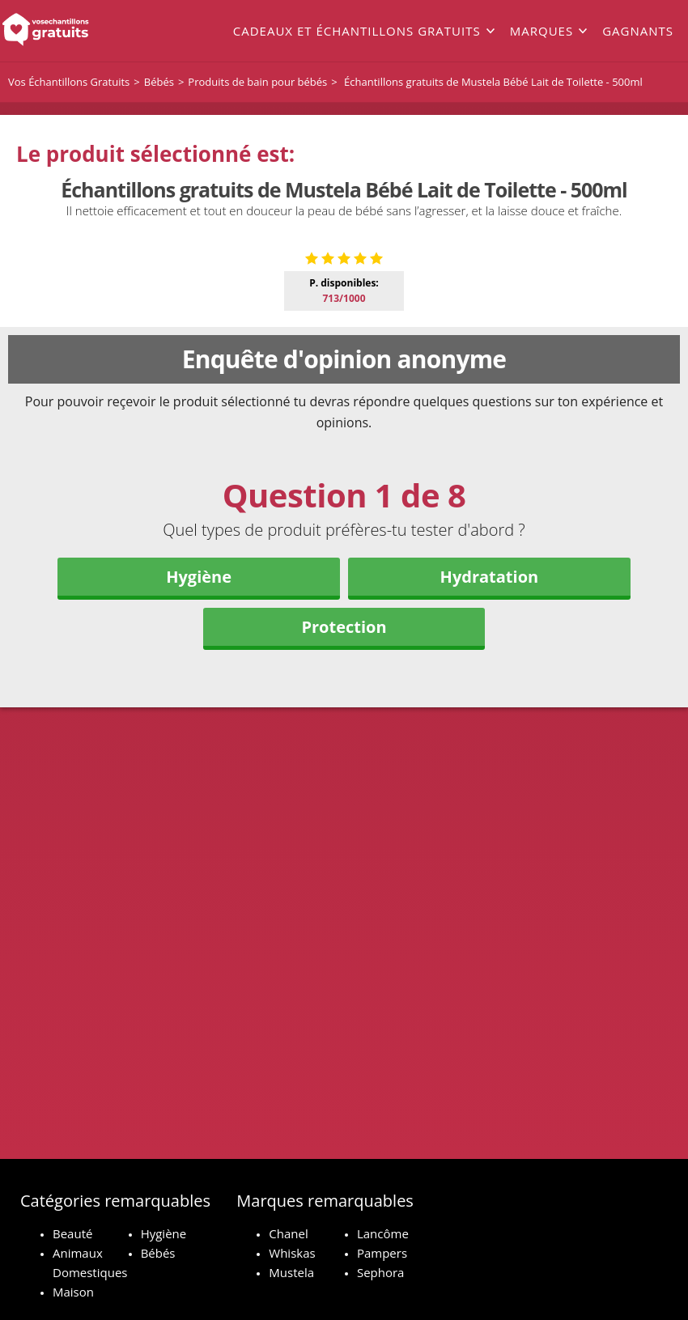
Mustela (291, 1272)
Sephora (381, 1272)
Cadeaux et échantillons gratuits (357, 31)
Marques (541, 31)
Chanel (288, 1233)
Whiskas (292, 1253)
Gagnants (637, 31)
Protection (343, 904)
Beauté (72, 1233)
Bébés (158, 1253)
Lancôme (383, 1233)
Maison (73, 1292)
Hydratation (489, 853)
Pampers (382, 1253)
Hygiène (198, 853)
